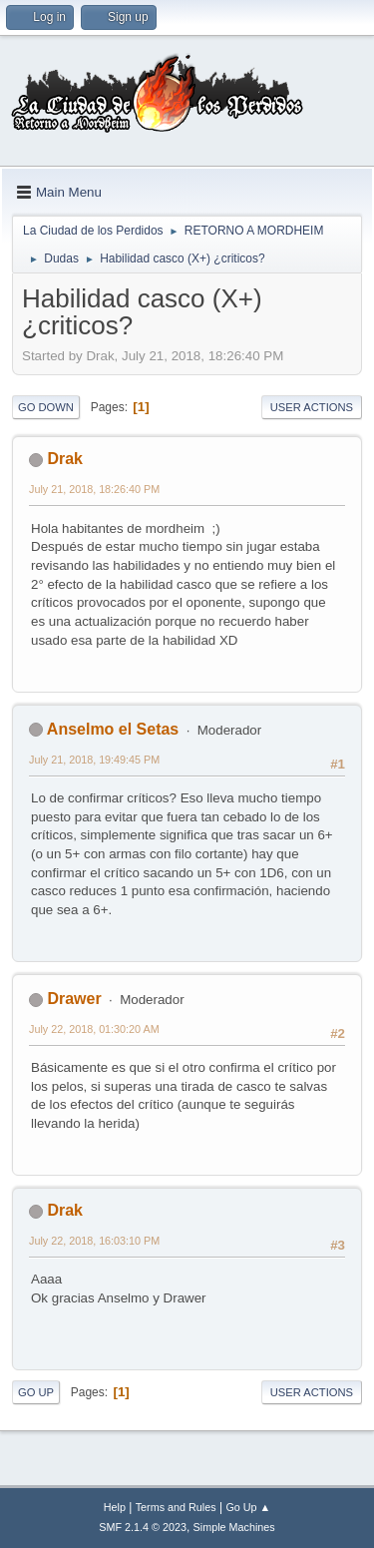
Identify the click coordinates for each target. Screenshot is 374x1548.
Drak (65, 458)
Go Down (46, 407)
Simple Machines (234, 1527)
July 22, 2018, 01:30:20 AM (94, 1029)
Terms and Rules (176, 1507)
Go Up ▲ (247, 1507)
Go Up (36, 1392)
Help (115, 1507)
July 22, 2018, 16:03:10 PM (94, 1241)
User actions (311, 407)
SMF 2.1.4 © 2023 (143, 1527)
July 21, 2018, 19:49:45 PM (94, 760)
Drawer (74, 998)
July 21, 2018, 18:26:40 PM (94, 489)
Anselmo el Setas (113, 729)
